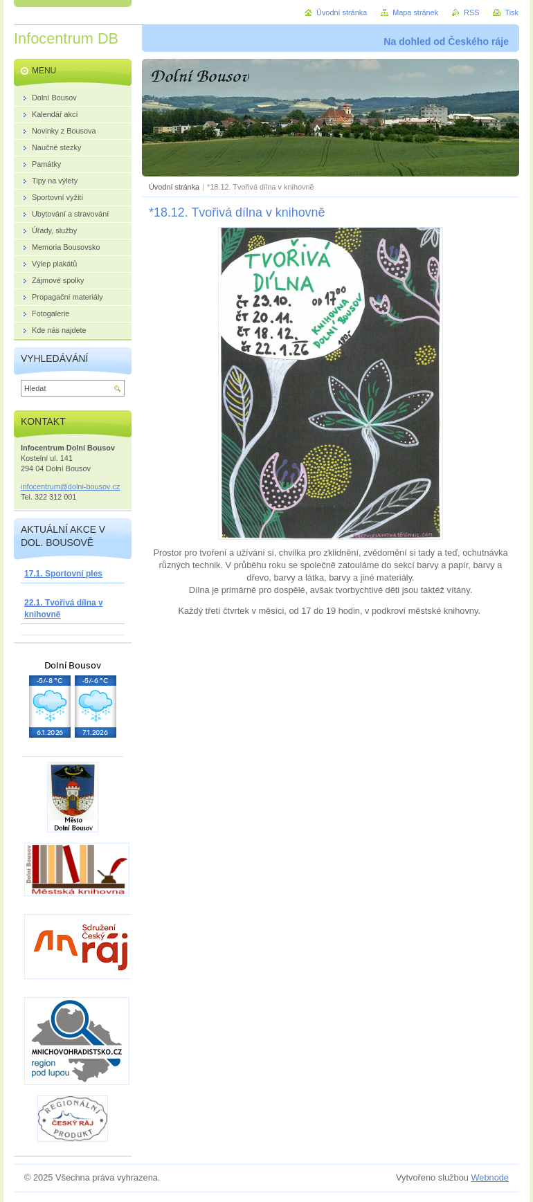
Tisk (511, 12)
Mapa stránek (415, 12)
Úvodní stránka (174, 187)
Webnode (490, 1177)
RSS (471, 12)
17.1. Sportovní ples (63, 574)
